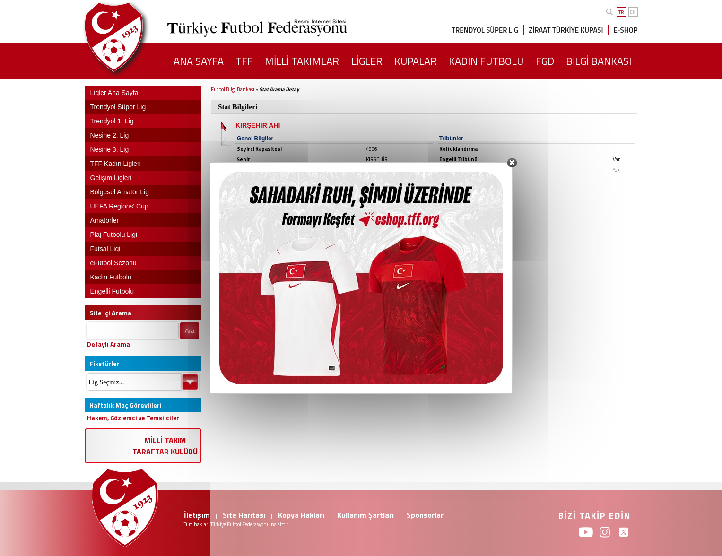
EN (633, 12)
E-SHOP (625, 30)
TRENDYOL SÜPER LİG (485, 30)
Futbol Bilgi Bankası (232, 89)
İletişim (197, 515)
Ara (190, 330)
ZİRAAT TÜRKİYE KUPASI (566, 30)
